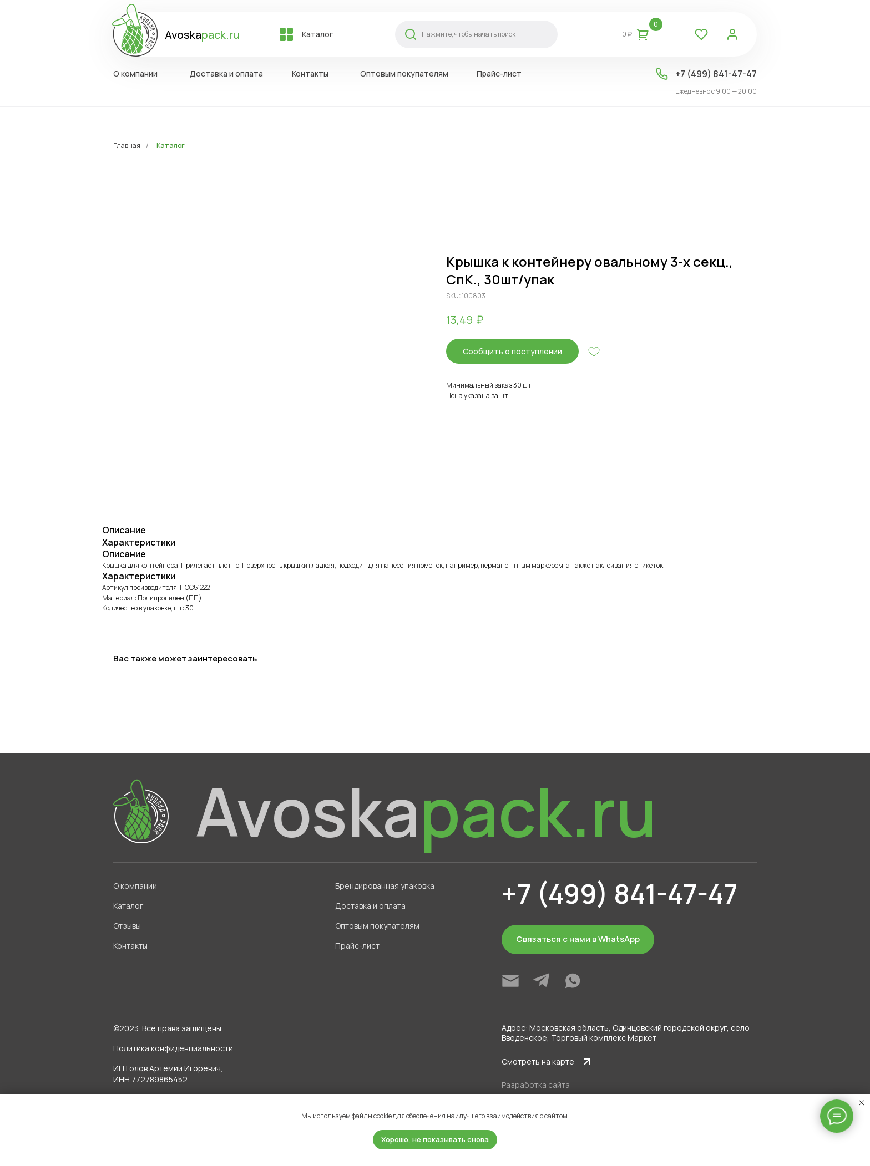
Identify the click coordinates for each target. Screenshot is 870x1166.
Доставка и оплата (370, 905)
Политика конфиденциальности (173, 1048)
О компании (135, 885)
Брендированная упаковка (384, 885)
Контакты (130, 945)
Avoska (202, 34)
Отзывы (127, 925)
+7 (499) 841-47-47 (716, 74)
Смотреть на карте (538, 1061)
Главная (126, 145)
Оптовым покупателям (377, 925)
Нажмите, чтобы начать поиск (468, 34)
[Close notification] (861, 1102)
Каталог (170, 145)
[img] (510, 981)
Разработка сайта (536, 1085)
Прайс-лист (357, 945)
